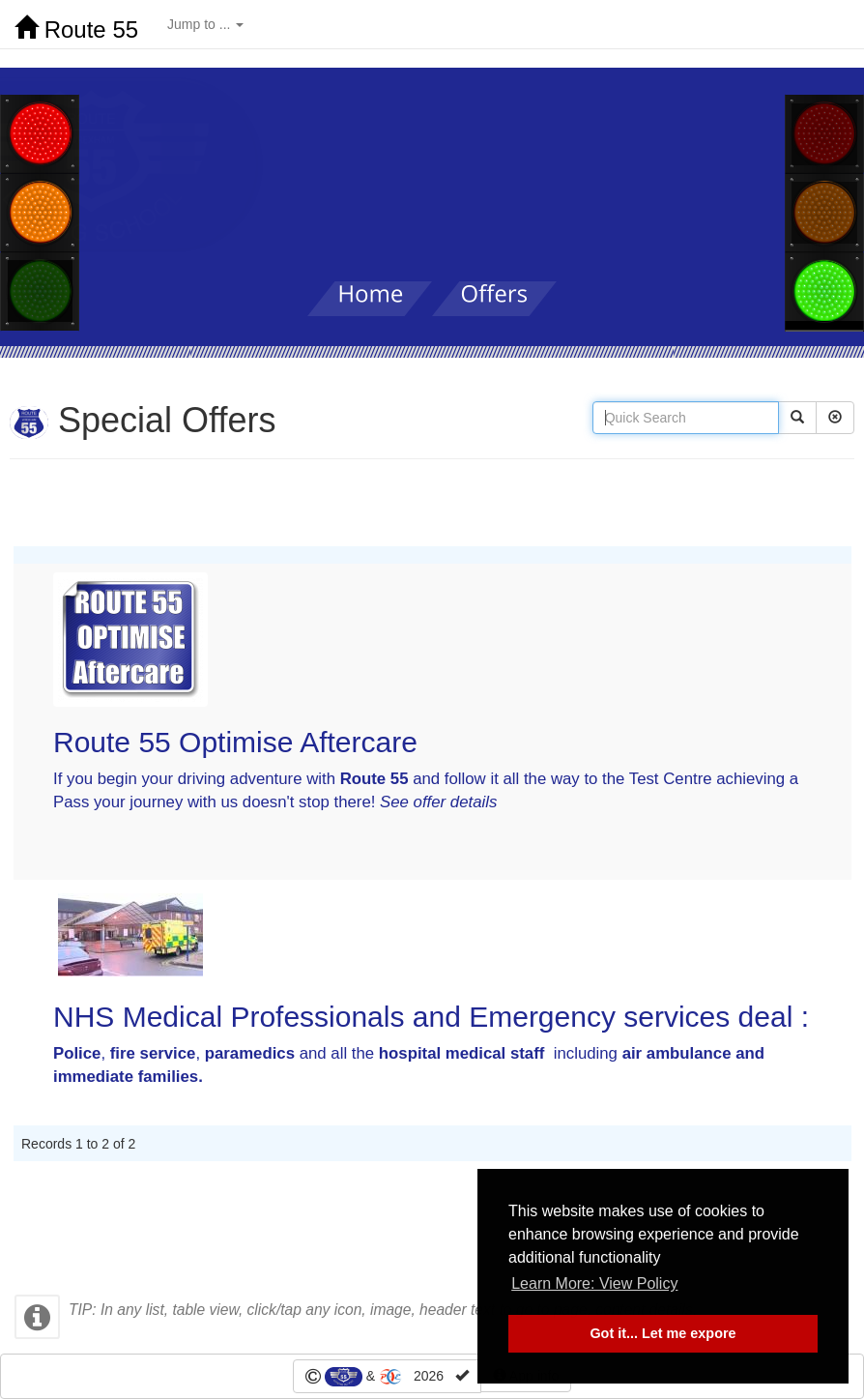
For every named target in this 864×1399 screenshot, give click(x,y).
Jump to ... (205, 24)
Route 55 (76, 29)
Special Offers (142, 420)
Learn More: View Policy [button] (594, 1283)
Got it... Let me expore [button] (662, 1333)
